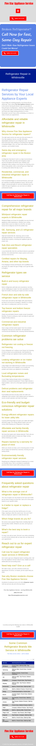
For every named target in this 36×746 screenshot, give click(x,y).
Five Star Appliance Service (22, 104)
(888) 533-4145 (18, 592)
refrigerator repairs (28, 582)
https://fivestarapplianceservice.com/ (18, 595)
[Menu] (18, 11)
